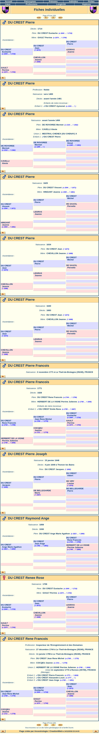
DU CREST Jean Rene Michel (43, 418)
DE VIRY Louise (70, 482)
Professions (31, 4)
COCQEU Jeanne (38, 429)
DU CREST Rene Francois (49, 397)
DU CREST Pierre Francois (51, 675)
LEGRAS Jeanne (70, 50)
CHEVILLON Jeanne (39, 58)
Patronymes (30, 1)
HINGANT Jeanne (51, 192)
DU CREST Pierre (71, 42)
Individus (73, 1)
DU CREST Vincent (52, 187)
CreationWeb (56, 731)
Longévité (61, 4)
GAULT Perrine (45, 37)
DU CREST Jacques (54, 469)
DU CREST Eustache (48, 33)
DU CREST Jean (39, 47)
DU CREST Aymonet (55, 106)
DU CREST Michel (71, 197)
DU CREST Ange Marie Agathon (54, 533)
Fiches (91, 1)
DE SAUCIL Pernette (71, 205)
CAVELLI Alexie (49, 129)
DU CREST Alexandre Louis (51, 678)
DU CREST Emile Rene (50, 409)
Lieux (7, 4)
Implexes (86, 4)
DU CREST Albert (71, 474)
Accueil (8, 1)
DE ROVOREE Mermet (53, 125)
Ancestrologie (41, 731)
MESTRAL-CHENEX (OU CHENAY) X (59, 134)
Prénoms (53, 1)
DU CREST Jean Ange (39, 542)
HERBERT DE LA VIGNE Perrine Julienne (57, 402)
